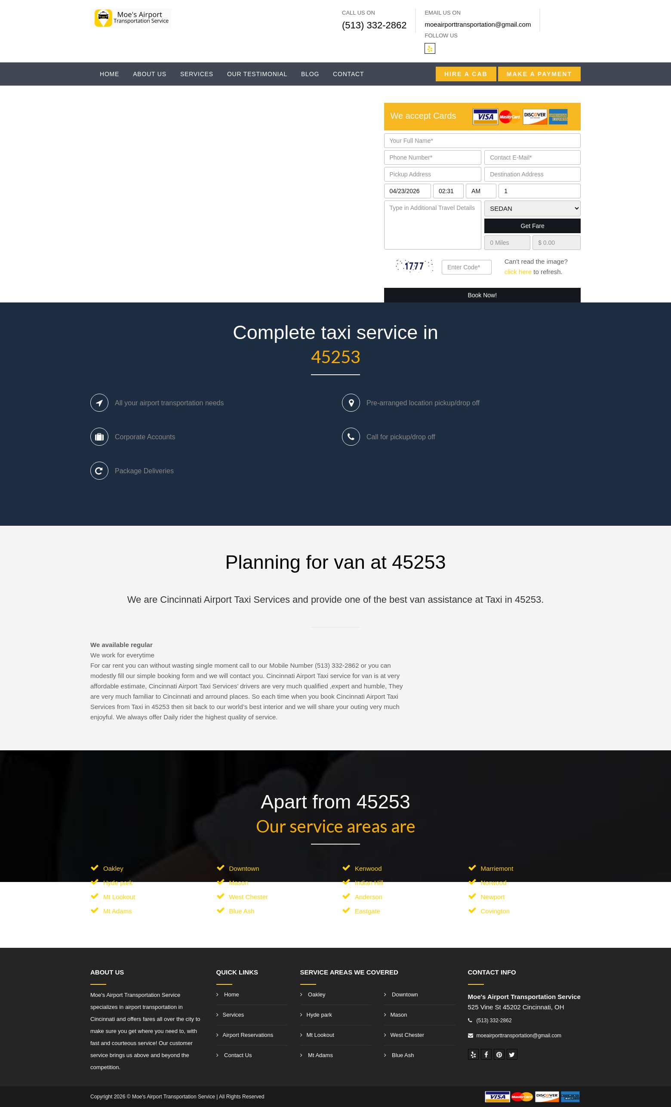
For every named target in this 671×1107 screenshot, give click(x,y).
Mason (239, 882)
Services (196, 74)
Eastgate (367, 911)
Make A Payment (539, 74)
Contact (348, 74)
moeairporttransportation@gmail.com (478, 24)
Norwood (494, 882)
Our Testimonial (257, 74)
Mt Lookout (119, 896)
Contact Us (234, 1055)
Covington (495, 911)
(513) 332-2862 (374, 25)
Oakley (113, 868)
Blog (310, 74)
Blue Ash (242, 911)
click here (518, 271)
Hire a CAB (466, 74)
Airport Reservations (245, 1035)
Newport (493, 896)
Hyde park (117, 882)
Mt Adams (117, 911)
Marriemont (497, 868)
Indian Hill (369, 882)
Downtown (244, 868)
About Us (149, 74)
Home (109, 74)
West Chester (248, 896)
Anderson (368, 896)
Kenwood (368, 868)
